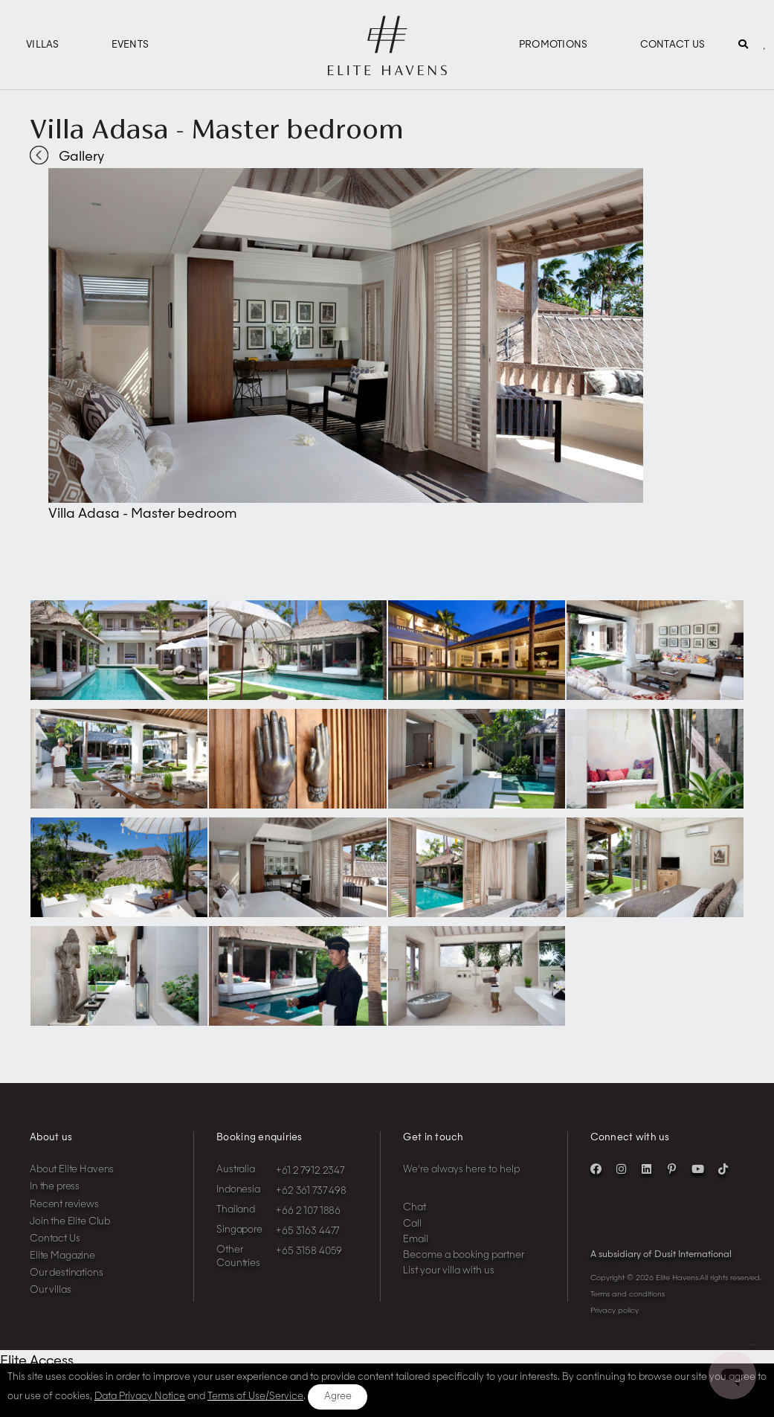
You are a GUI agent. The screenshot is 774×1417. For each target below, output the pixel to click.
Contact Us (673, 45)
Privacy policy (614, 1310)
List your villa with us (448, 1271)
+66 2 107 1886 (308, 1211)
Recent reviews (64, 1204)
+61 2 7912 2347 (310, 1171)
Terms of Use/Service (255, 1396)
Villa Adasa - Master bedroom (217, 128)
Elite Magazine (62, 1256)
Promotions (553, 45)
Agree (338, 1396)
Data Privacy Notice (139, 1396)
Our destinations (66, 1273)
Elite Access (37, 1361)
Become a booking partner (463, 1255)
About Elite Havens (72, 1170)
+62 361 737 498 (311, 1191)
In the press (55, 1187)
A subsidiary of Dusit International (661, 1254)
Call (412, 1224)
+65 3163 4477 (307, 1231)
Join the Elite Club (70, 1222)
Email (415, 1239)
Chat (414, 1207)
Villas (42, 45)
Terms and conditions (627, 1294)
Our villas (50, 1290)
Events (130, 45)
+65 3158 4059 (309, 1251)
